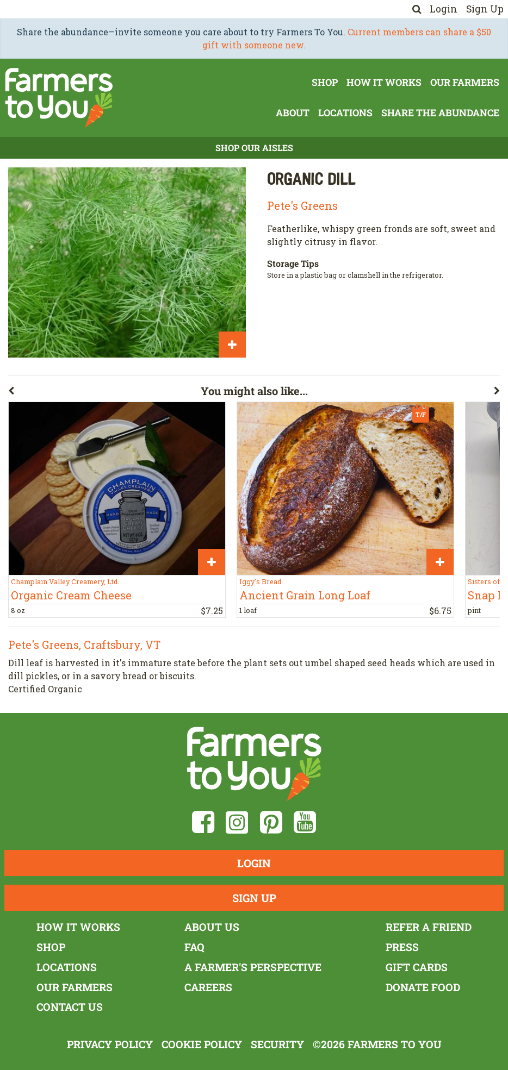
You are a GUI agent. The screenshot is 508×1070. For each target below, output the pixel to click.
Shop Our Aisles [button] (254, 147)
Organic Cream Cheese (71, 595)
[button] (104, 393)
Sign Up (485, 9)
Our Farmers (464, 82)
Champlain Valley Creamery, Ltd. (65, 581)
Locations (345, 113)
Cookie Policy (202, 1044)
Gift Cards (417, 967)
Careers (208, 987)
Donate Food (423, 987)
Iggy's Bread (260, 581)
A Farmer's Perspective (252, 967)
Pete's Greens (302, 205)
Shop (325, 82)
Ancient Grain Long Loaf (304, 595)
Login (443, 9)
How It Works (384, 82)
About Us (211, 927)
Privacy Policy (110, 1044)
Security (277, 1044)
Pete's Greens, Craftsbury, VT (84, 644)
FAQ (194, 947)
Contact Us (69, 1006)
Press (402, 947)
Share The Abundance (440, 113)
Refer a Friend (429, 927)
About (292, 113)
